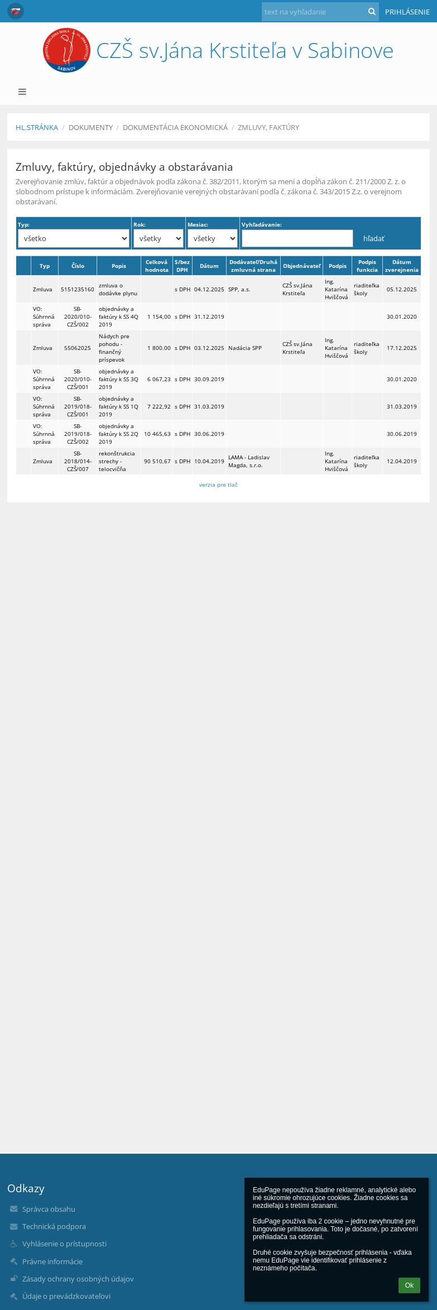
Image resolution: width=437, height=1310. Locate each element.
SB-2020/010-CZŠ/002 (78, 316)
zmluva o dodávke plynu (118, 289)
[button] (15, 11)
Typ (45, 266)
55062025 (77, 348)
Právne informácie (52, 1261)
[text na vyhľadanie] (320, 12)
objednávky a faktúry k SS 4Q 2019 (118, 316)
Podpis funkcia (367, 265)
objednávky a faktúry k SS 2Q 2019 (118, 433)
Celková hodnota (157, 265)
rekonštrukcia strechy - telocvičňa (117, 461)
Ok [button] (409, 1285)
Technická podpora (54, 1226)
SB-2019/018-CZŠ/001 (78, 406)
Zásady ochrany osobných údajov (78, 1279)
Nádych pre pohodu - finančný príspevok (114, 347)
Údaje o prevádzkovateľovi (66, 1296)
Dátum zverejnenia (402, 265)
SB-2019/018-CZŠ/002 (78, 433)
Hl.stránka (37, 127)
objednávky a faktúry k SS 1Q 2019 (118, 406)
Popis (119, 266)
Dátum (209, 266)
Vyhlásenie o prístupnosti (64, 1244)
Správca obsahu (48, 1209)
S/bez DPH (182, 265)
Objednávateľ (301, 266)
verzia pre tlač (218, 484)
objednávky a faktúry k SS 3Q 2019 (118, 379)
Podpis (338, 266)
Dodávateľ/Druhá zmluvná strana (253, 265)
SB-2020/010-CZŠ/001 (78, 379)
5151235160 (77, 289)
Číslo (77, 266)
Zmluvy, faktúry (268, 127)
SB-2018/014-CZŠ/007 (78, 461)
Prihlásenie (407, 12)
